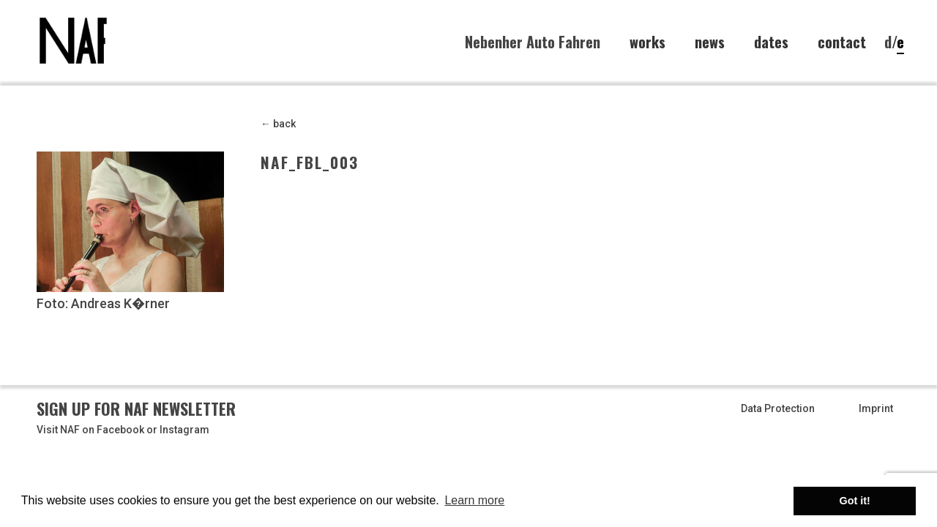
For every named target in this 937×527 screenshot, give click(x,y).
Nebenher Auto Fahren (532, 42)
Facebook (120, 430)
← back (278, 124)
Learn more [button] (474, 500)
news (710, 42)
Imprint (876, 408)
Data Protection (778, 408)
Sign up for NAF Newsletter (136, 408)
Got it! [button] (855, 501)
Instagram (184, 430)
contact (842, 42)
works (647, 42)
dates (771, 42)
